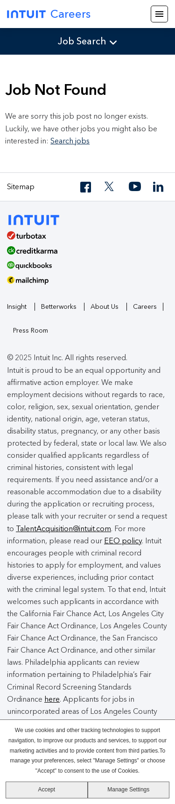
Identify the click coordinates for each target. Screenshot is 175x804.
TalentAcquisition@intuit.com (63, 528)
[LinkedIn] (159, 187)
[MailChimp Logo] (87, 283)
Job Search (82, 41)
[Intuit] (38, 218)
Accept (46, 789)
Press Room (30, 330)
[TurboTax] (84, 238)
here (52, 699)
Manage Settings (128, 789)
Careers (145, 307)
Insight (17, 307)
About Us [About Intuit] (105, 307)
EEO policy (123, 540)
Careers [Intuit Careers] (49, 14)
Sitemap (21, 186)
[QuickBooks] (84, 268)
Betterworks (59, 307)
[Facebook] (86, 187)
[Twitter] (111, 187)
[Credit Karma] (84, 253)
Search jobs (70, 140)
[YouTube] (135, 187)
